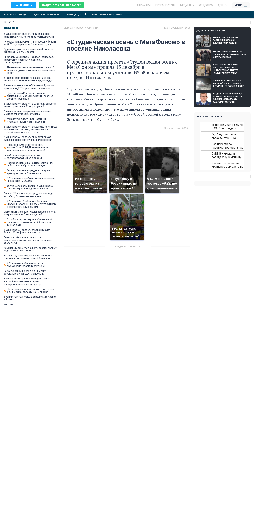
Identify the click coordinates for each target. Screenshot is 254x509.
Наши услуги (23, 5)
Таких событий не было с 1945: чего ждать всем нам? (227, 126)
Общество (206, 5)
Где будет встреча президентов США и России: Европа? (225, 136)
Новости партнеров (209, 116)
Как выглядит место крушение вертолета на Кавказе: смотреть (227, 165)
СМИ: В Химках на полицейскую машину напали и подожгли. (226, 155)
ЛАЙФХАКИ (144, 5)
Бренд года (77, 14)
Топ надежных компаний (109, 14)
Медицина (187, 5)
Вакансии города (16, 14)
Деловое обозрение (48, 14)
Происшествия (165, 5)
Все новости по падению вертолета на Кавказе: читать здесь (227, 145)
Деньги (222, 5)
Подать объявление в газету (62, 5)
